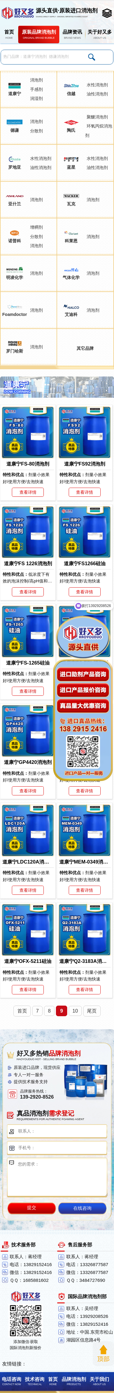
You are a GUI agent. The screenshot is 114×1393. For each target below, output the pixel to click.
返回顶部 (103, 1353)
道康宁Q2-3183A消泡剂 (84, 961)
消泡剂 (36, 80)
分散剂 (36, 130)
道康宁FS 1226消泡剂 (28, 563)
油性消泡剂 (97, 93)
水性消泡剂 (97, 84)
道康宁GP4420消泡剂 (27, 762)
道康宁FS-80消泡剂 (27, 463)
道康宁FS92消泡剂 (84, 463)
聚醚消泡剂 (97, 116)
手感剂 (36, 89)
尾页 (92, 1010)
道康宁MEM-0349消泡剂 (84, 861)
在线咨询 (82, 1208)
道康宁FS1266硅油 (84, 563)
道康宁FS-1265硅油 (28, 662)
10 (75, 1010)
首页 (22, 1010)
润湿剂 (36, 98)
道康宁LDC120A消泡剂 (27, 861)
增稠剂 (36, 227)
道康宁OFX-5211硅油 (28, 961)
